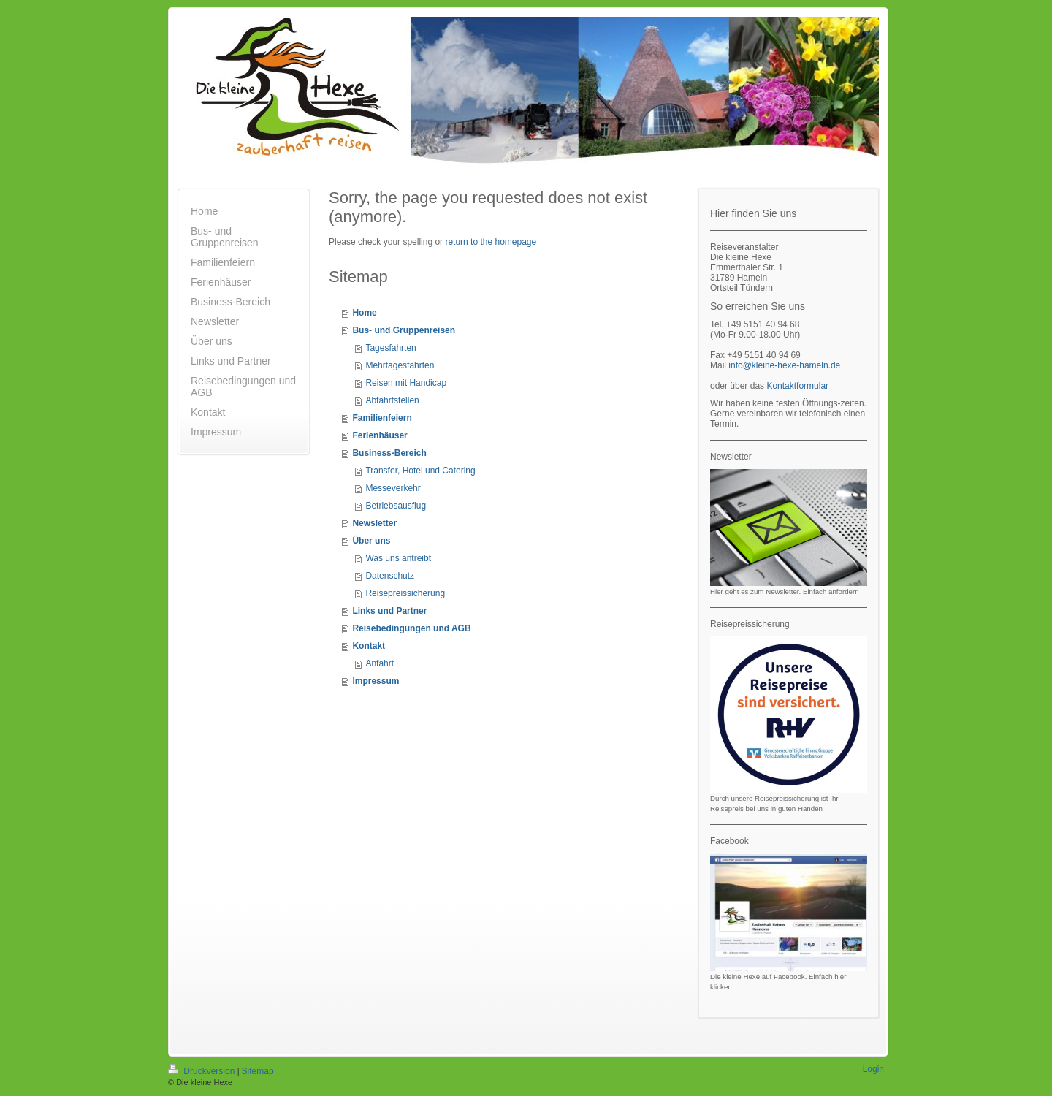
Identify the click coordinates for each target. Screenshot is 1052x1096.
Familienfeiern (381, 418)
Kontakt (368, 646)
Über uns (371, 541)
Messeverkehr (392, 488)
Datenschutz (389, 576)
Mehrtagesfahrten (399, 365)
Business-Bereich (389, 453)
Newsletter (374, 523)
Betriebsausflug (395, 506)
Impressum (375, 681)
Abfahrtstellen (392, 400)
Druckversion (202, 1071)
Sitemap (258, 1071)
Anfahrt (379, 663)
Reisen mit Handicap (405, 383)
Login (873, 1069)
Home (364, 313)
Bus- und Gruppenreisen (403, 330)
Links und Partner (389, 611)
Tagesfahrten (390, 348)
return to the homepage (490, 242)
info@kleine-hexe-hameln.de (784, 365)
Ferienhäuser (379, 435)
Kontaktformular (797, 386)
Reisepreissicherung (405, 593)
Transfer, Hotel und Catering (420, 470)
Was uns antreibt (398, 558)
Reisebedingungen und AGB (411, 628)
